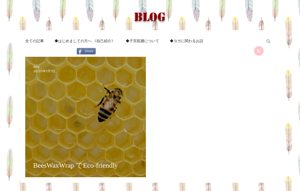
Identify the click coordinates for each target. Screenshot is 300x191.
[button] (268, 41)
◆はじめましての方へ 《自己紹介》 (84, 41)
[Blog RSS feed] (259, 51)
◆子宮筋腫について (142, 41)
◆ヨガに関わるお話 (186, 41)
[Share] (86, 51)
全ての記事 (34, 41)
